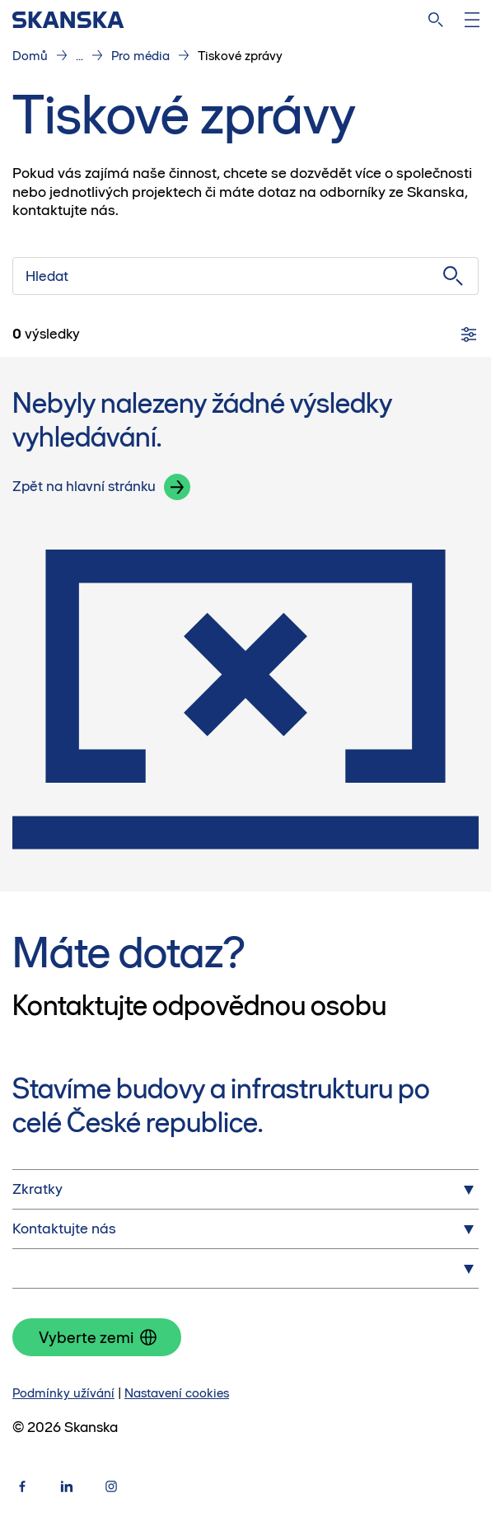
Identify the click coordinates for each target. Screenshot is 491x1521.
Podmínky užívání (63, 1393)
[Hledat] (245, 276)
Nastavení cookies (176, 1393)
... (79, 56)
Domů (30, 55)
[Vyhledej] (453, 276)
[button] (177, 487)
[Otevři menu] (472, 20)
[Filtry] (469, 334)
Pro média (140, 55)
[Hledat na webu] (436, 20)
